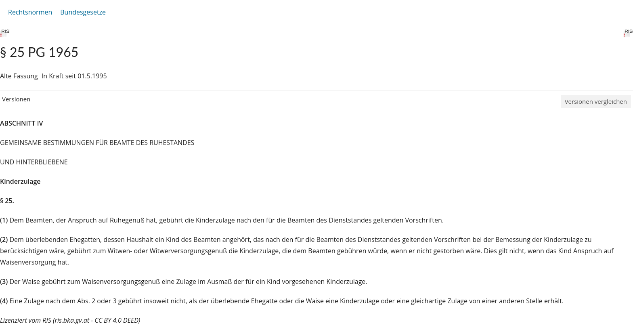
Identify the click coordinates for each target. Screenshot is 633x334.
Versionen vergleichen (596, 101)
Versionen (16, 99)
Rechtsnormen (30, 12)
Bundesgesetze (83, 12)
